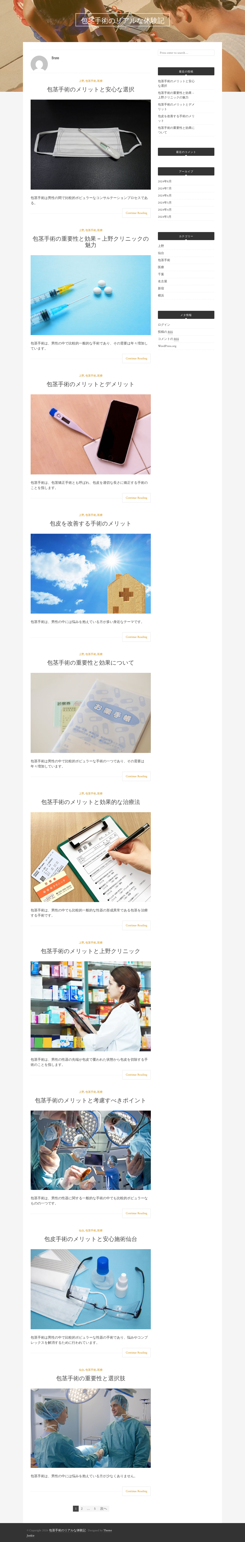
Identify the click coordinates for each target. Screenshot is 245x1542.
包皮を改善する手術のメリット (91, 523)
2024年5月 (165, 203)
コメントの (168, 339)
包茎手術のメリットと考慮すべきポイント (90, 1099)
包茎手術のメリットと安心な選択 (90, 88)
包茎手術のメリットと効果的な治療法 (90, 801)
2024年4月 (165, 210)
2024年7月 (165, 189)
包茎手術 (90, 81)
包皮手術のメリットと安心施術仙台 (90, 1238)
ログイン (164, 325)
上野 (81, 81)
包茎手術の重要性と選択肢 (90, 1377)
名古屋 (162, 281)
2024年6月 (165, 196)
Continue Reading (136, 213)
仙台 (81, 1230)
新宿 (161, 289)
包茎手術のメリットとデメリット (91, 383)
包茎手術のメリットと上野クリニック (90, 950)
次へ (103, 1508)
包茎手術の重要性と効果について (90, 662)
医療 (100, 81)
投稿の (165, 332)
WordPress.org (167, 346)
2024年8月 (165, 181)
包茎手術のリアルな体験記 (67, 1530)
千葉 (161, 274)
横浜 (161, 296)
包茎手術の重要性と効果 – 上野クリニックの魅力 (91, 241)
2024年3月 (165, 217)
